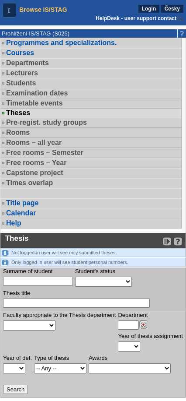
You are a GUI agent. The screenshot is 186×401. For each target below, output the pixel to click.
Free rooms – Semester (44, 152)
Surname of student (27, 271)
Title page (22, 203)
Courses (20, 52)
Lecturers (22, 73)
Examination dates (37, 93)
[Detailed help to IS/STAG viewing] (178, 241)
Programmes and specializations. (61, 42)
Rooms (18, 132)
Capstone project (34, 172)
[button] (9, 10)
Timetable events (34, 103)
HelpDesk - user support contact (136, 18)
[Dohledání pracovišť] (143, 324)
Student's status (95, 271)
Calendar (21, 213)
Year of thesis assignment (150, 336)
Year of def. (17, 358)
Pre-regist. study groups (46, 122)
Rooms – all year (34, 142)
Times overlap (29, 182)
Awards (98, 358)
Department (133, 315)
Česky (172, 9)
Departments (27, 63)
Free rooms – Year (36, 162)
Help (13, 223)
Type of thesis (51, 358)
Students (21, 83)
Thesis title (16, 293)
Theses (18, 113)
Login (149, 9)
